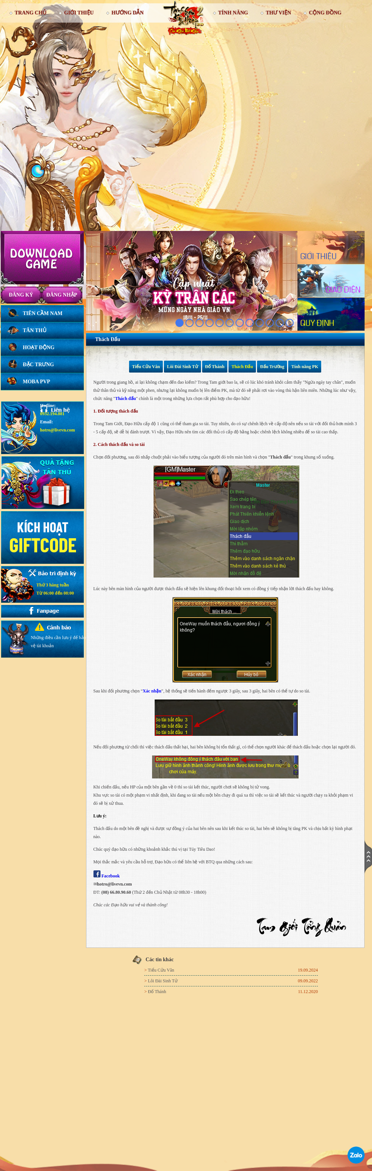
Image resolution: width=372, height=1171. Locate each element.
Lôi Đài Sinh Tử (182, 366)
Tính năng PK (304, 366)
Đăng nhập (61, 295)
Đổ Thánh (214, 366)
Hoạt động (39, 347)
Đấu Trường (272, 366)
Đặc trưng (38, 364)
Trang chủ (30, 13)
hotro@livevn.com (57, 430)
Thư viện (278, 13)
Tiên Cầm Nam (43, 313)
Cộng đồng (325, 13)
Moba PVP (36, 381)
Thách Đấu (242, 366)
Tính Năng (233, 13)
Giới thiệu (79, 13)
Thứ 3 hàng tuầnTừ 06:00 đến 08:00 (55, 589)
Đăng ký (21, 295)
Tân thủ (34, 330)
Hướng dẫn (128, 13)
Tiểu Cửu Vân (146, 366)
